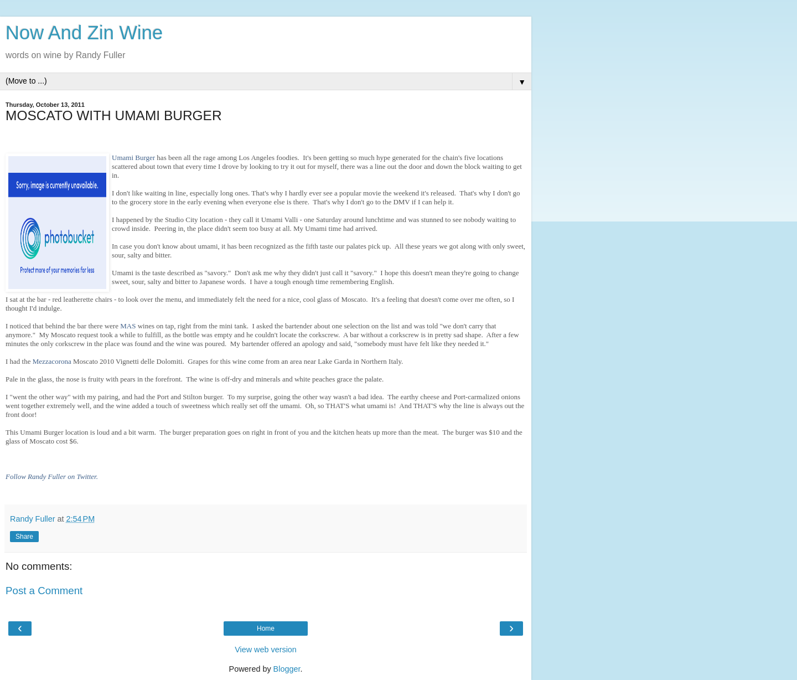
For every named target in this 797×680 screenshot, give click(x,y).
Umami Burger (133, 157)
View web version (266, 649)
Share (24, 536)
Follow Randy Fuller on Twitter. (52, 476)
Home (266, 628)
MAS (128, 326)
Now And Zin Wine (84, 32)
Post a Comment (44, 590)
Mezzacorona (52, 361)
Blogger (287, 668)
